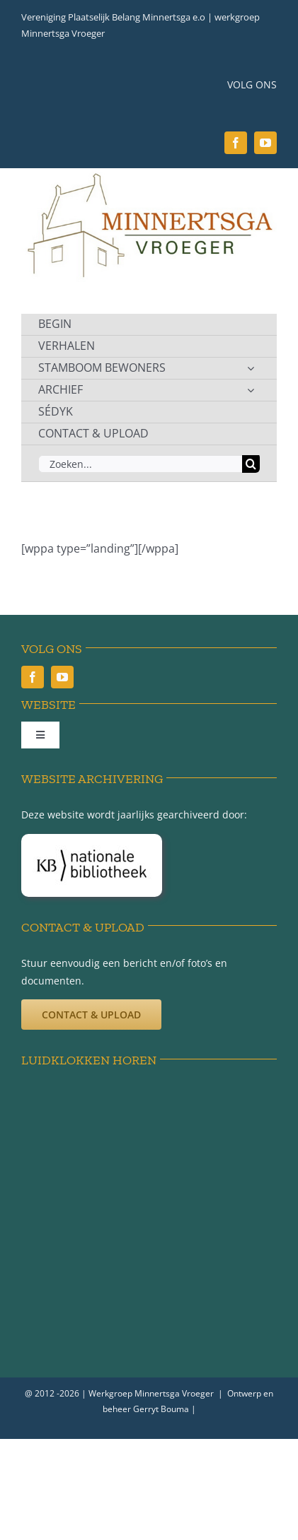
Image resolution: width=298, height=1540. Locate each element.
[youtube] (265, 142)
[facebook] (235, 142)
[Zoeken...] (140, 464)
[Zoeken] (251, 464)
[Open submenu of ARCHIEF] (250, 390)
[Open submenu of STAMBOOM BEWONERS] (250, 368)
